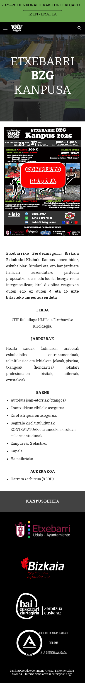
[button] (5, 28)
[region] (42, 11)
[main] (42, 78)
